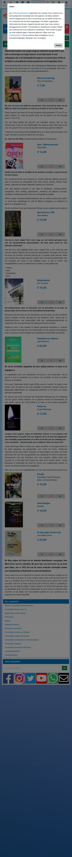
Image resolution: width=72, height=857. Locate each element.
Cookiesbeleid (15, 35)
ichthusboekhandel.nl (20, 13)
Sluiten (58, 45)
